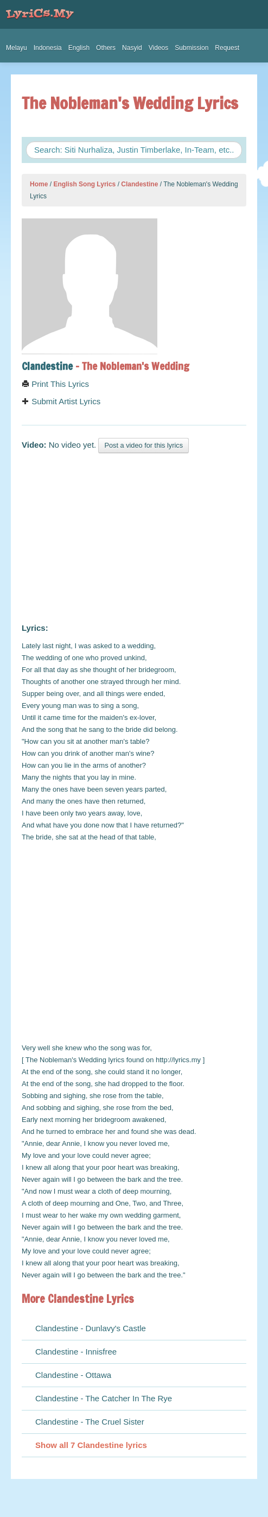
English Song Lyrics (84, 184)
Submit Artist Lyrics (61, 401)
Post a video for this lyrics (143, 445)
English (79, 48)
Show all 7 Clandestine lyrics (91, 1445)
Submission (191, 48)
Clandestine (139, 184)
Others (106, 48)
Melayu (16, 48)
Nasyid (132, 48)
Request (227, 48)
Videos (158, 48)
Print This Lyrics (55, 383)
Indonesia (48, 48)
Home (39, 184)
